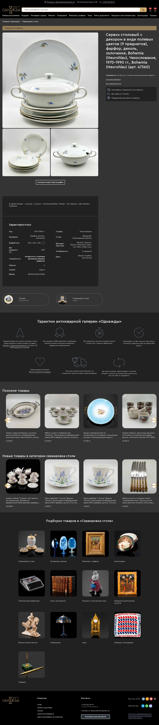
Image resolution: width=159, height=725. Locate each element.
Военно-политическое (27, 643)
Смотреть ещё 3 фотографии (50, 182)
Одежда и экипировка (123, 643)
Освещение (62, 15)
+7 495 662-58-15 (87, 704)
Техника (153, 15)
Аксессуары (142, 15)
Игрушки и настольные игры (123, 15)
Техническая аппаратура (28, 601)
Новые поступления (10, 15)
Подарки (25, 15)
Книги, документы (101, 15)
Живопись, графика (77, 15)
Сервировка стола (30, 21)
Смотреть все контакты (95, 717)
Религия (51, 15)
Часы (90, 15)
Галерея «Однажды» (11, 21)
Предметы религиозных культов (124, 602)
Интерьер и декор (38, 15)
